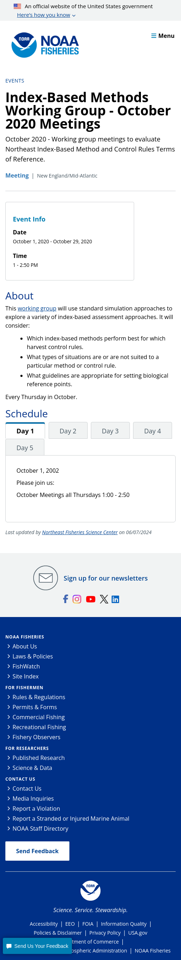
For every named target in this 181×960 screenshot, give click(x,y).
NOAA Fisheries (24, 637)
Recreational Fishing (39, 727)
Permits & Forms (35, 707)
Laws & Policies (33, 656)
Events (14, 80)
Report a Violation (36, 808)
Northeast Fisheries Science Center (80, 532)
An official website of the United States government (83, 11)
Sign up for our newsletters (106, 578)
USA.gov (137, 932)
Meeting (17, 175)
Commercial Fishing (39, 717)
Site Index (26, 676)
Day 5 (24, 447)
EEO (70, 923)
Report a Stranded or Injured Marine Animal (71, 818)
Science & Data (32, 768)
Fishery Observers (36, 737)
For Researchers (27, 748)
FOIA (87, 923)
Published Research (39, 758)
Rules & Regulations (39, 697)
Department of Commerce (88, 941)
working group (37, 308)
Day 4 (152, 431)
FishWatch (26, 666)
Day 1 (25, 431)
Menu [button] (163, 36)
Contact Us (20, 779)
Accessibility (44, 923)
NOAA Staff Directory (40, 828)
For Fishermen (24, 688)
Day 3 (110, 431)
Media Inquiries (33, 798)
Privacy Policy (105, 932)
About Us (25, 646)
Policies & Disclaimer (58, 932)
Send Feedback (37, 851)
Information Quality (124, 923)
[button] (37, 946)
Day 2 (68, 431)
